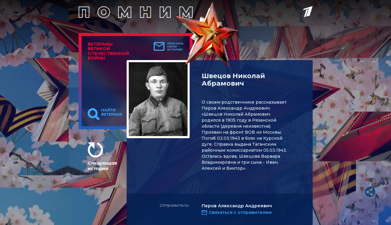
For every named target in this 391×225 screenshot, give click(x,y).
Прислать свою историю (175, 46)
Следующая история (102, 165)
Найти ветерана (111, 112)
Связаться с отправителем (240, 212)
